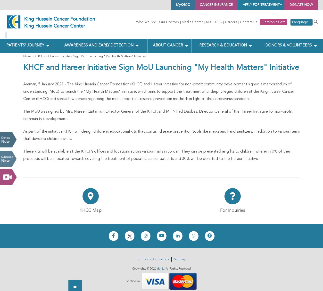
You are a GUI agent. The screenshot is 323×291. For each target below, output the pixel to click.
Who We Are (146, 22)
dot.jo (160, 265)
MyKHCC (158, 5)
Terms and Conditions (153, 255)
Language (301, 22)
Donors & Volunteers (288, 42)
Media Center (192, 22)
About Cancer (167, 42)
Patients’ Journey (25, 42)
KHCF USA (214, 22)
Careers (231, 22)
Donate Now (8, 139)
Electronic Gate (274, 22)
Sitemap (180, 255)
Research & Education (222, 42)
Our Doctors (169, 22)
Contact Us (248, 22)
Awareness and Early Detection (99, 42)
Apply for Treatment (250, 5)
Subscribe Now (8, 159)
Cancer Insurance (197, 5)
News (27, 52)
